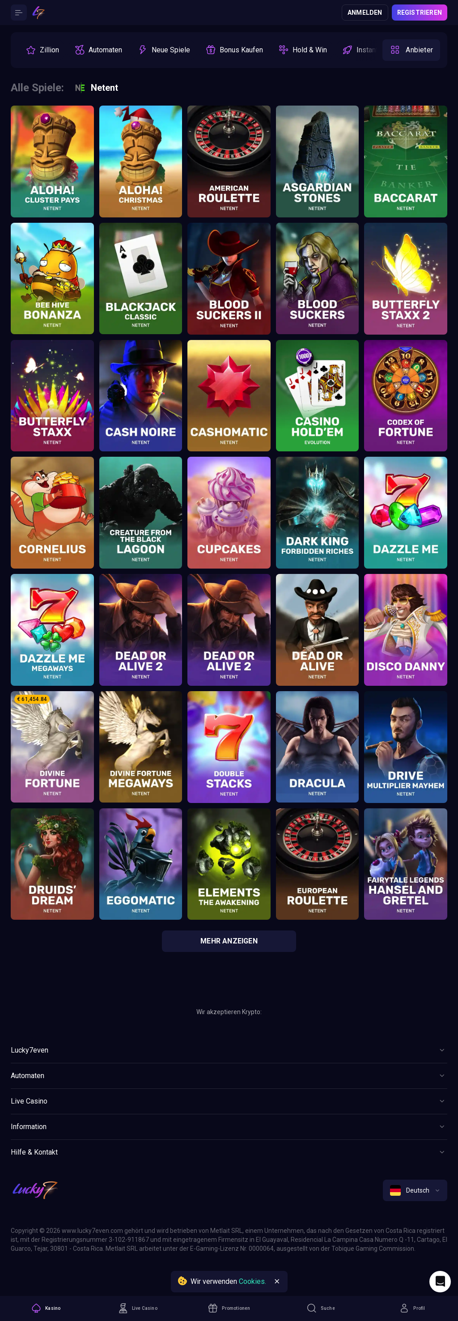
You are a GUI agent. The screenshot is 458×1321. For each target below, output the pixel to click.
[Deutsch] (415, 1190)
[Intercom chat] (440, 1281)
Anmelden (365, 12)
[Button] (19, 12)
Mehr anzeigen (229, 941)
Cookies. (252, 1281)
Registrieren (419, 12)
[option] (42, 50)
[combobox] (415, 1190)
